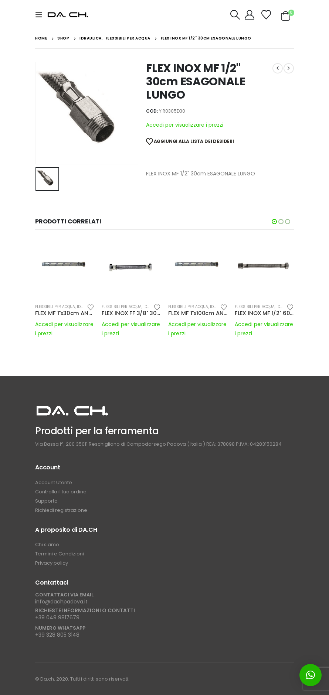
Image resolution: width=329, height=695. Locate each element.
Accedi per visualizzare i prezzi (184, 125)
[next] (289, 68)
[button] (41, 14)
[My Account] (249, 14)
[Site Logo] (68, 15)
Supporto (47, 500)
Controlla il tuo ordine (61, 491)
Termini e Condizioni (59, 553)
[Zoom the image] (72, 408)
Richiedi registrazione (61, 510)
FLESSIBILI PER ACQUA (55, 306)
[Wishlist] (266, 14)
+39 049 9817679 (57, 617)
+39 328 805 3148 (57, 634)
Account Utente (53, 482)
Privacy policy (51, 562)
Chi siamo (47, 544)
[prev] (277, 68)
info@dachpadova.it (61, 601)
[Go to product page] (64, 268)
